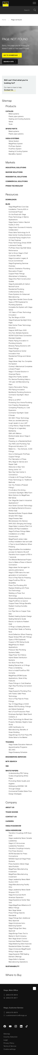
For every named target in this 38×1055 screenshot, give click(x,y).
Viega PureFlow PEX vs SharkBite (17, 581)
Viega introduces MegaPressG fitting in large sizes (20, 950)
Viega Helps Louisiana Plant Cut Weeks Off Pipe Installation (20, 527)
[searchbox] (17, 10)
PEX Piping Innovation (17, 390)
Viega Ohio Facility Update (18, 377)
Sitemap (7, 1034)
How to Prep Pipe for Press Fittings (18, 700)
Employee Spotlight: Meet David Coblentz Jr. (20, 715)
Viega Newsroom (13, 830)
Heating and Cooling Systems (19, 119)
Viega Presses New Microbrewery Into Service (18, 519)
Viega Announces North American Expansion (17, 896)
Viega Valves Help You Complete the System (20, 362)
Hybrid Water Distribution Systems (18, 658)
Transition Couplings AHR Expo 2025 (20, 834)
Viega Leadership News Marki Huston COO (19, 880)
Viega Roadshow (13, 826)
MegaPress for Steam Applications (16, 646)
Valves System (14, 141)
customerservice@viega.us (15, 1015)
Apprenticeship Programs (18, 747)
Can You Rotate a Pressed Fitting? (18, 486)
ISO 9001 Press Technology (19, 418)
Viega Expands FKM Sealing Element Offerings (19, 955)
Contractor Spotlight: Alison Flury (19, 396)
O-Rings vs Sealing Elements (19, 627)
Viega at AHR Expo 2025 (18, 330)
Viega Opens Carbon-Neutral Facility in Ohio (19, 223)
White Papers (12, 771)
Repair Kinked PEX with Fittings (20, 637)
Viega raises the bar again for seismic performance (19, 568)
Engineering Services (16, 757)
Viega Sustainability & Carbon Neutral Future (19, 285)
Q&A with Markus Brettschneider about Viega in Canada (19, 435)
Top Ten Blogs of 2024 (17, 317)
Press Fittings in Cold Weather (20, 683)
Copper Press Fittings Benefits (20, 603)
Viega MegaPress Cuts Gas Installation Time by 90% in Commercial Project (19, 209)
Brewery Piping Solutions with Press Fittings (20, 347)
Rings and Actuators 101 (18, 446)
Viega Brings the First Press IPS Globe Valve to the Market (20, 736)
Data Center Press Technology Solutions (20, 326)
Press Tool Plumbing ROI (18, 585)
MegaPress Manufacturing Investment (18, 870)
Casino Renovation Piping (18, 387)
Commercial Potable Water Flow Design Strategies (20, 792)
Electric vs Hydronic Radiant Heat (19, 622)
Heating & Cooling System (18, 151)
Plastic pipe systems (16, 116)
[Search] (35, 10)
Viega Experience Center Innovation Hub (17, 352)
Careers (10, 821)
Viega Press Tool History (17, 655)
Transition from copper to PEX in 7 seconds (20, 555)
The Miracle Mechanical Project (20, 560)
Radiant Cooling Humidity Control (18, 607)
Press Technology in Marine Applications (19, 218)
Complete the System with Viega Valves (20, 308)
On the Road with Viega (17, 214)
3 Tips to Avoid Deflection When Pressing (20, 545)
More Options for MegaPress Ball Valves (19, 496)
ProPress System (15, 146)
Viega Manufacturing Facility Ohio (19, 885)
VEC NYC (12, 750)
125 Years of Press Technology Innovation (20, 313)
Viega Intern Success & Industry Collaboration (20, 228)
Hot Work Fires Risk (16, 663)
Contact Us (10, 90)
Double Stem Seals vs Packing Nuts (20, 630)
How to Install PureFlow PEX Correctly (19, 671)
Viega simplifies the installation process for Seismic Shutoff (20, 550)
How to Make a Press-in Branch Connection (20, 563)
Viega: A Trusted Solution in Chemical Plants (19, 373)
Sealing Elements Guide (17, 619)
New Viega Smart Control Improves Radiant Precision (19, 940)
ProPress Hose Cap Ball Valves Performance (20, 249)
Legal (6, 1040)
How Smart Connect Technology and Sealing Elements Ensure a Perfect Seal (20, 508)
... (8, 20)
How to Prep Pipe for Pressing (20, 578)
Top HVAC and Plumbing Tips (19, 444)
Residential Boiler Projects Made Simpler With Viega (20, 514)
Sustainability (12, 966)
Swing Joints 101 (15, 469)
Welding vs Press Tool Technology (17, 594)
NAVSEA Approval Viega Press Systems (20, 860)
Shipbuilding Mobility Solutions (20, 598)
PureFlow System (15, 149)
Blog (8, 204)
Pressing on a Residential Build (20, 441)
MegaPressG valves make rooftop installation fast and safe (20, 540)
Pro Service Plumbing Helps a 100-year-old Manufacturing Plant (19, 381)
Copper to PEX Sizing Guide (19, 642)
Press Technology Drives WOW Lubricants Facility (20, 244)
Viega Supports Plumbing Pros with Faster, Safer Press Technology (20, 693)
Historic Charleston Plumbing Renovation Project (19, 269)
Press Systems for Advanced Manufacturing (19, 295)
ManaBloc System (15, 154)
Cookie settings (10, 1049)
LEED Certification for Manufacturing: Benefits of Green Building (18, 729)
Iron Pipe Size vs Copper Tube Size (20, 612)
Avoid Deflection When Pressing (20, 634)
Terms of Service (10, 1046)
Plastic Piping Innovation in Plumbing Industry (18, 342)
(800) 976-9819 (11, 995)
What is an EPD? (15, 400)
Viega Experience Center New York (19, 901)
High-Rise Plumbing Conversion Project (20, 687)
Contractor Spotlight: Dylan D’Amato (19, 414)
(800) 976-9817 (11, 998)
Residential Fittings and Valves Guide (20, 357)
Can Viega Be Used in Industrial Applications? (20, 501)
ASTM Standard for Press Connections (18, 855)
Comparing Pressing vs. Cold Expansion (19, 409)
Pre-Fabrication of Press (17, 459)
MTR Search (11, 761)
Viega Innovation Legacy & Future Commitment (18, 259)
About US (10, 807)
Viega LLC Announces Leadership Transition (17, 844)
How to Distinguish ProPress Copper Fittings (19, 455)
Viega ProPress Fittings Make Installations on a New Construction (19, 533)
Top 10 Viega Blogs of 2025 (19, 704)
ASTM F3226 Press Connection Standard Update (20, 336)
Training (10, 742)
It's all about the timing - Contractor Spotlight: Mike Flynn (20, 491)
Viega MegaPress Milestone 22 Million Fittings (20, 906)
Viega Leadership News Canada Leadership (20, 839)
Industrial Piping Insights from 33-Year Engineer (20, 239)
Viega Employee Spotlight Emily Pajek (20, 321)
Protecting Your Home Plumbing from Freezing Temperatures (20, 403)
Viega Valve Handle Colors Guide (20, 299)
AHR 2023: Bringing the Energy (20, 524)
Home (4, 20)
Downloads (11, 199)
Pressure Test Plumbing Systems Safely (17, 651)
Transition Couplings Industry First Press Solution (19, 849)
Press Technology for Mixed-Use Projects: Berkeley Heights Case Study (20, 721)
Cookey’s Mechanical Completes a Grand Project (20, 367)
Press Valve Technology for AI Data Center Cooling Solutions (20, 233)
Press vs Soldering (15, 668)
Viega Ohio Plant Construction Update (20, 280)
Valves (11, 121)
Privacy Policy (9, 1043)
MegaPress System (16, 144)
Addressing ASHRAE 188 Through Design (18, 787)
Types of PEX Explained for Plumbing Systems (18, 303)
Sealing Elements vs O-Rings (19, 665)
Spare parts (11, 129)
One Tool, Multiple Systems (18, 333)
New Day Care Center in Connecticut (17, 473)
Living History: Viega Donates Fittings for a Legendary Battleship (19, 428)
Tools (10, 124)
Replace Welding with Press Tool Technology (19, 589)
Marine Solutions (14, 172)
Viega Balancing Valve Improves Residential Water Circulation (20, 945)
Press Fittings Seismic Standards (17, 914)
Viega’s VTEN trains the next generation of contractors (19, 573)
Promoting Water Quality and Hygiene (19, 782)
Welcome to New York (17, 467)
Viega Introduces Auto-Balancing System (17, 924)
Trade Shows (12, 812)
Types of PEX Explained (17, 639)
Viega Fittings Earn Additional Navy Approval (19, 919)
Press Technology (14, 186)
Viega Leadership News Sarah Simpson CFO (19, 891)
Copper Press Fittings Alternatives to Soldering (17, 275)
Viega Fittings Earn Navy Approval (17, 929)
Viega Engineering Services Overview (18, 264)
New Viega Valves (15, 910)
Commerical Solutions (17, 181)
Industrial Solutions (16, 167)
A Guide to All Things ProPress (20, 477)
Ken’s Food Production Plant (19, 712)
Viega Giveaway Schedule (18, 752)
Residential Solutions (16, 177)
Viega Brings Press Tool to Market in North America (18, 934)
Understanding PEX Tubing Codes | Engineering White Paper (18, 775)
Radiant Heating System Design (20, 616)
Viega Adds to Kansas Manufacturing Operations (18, 960)
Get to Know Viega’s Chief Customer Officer (18, 254)
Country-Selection (11, 1037)
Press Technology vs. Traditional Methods (20, 481)
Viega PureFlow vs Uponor (18, 601)
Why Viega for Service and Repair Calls (18, 463)
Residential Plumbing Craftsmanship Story (16, 290)
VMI (7, 766)
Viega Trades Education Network (20, 744)
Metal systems (14, 114)
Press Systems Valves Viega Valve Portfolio (19, 865)
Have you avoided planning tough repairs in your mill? (18, 421)
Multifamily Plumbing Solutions (20, 392)
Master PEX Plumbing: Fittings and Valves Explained (20, 707)
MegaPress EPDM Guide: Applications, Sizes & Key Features (18, 678)
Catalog (9, 111)
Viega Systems (12, 138)
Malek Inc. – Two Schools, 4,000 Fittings (20, 450)
